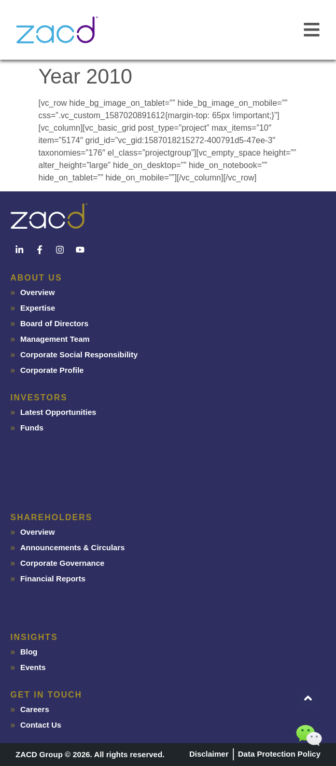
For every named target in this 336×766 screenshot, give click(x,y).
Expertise (37, 307)
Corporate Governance (62, 563)
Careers (34, 709)
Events (33, 667)
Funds (32, 427)
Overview (37, 292)
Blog (28, 651)
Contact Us (40, 724)
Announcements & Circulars (72, 547)
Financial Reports (53, 578)
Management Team (55, 339)
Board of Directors (54, 323)
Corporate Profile (52, 370)
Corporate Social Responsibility (79, 354)
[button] (311, 30)
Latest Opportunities (58, 412)
